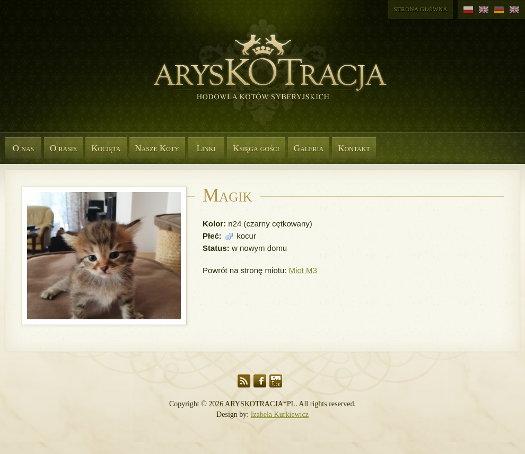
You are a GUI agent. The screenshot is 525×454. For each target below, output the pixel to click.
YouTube (275, 381)
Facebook (259, 381)
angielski (484, 10)
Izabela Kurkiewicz (280, 414)
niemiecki (499, 10)
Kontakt (354, 148)
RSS (244, 381)
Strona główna (420, 9)
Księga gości (256, 148)
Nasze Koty (157, 148)
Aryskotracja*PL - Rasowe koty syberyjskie (265, 79)
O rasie (63, 148)
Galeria (308, 148)
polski (468, 10)
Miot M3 (303, 270)
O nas (23, 148)
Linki (206, 148)
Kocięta (105, 148)
